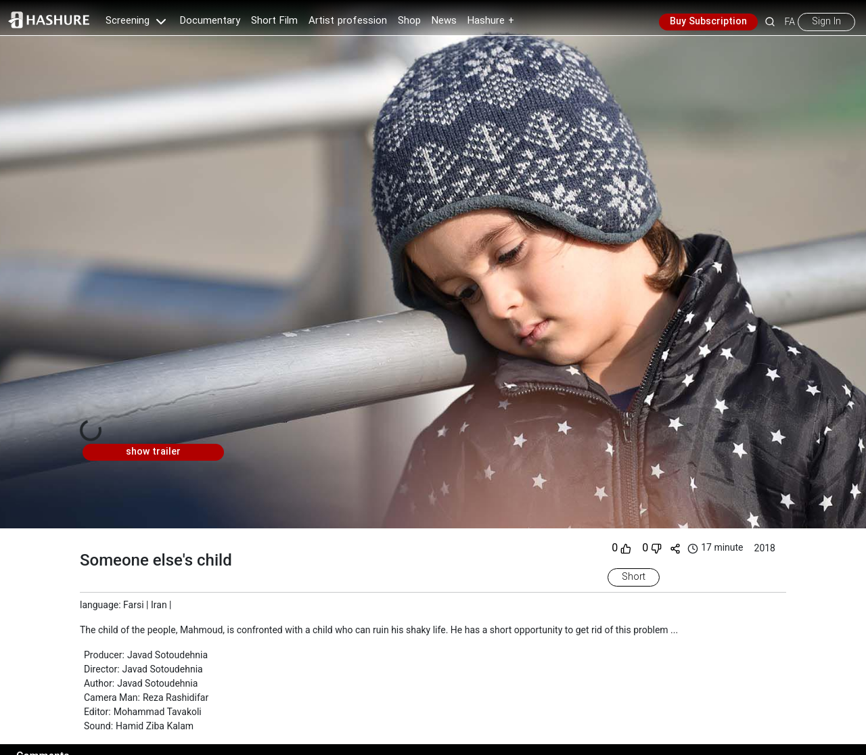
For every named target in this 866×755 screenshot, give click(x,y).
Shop (409, 21)
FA (790, 21)
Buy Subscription (708, 21)
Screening (137, 21)
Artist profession (348, 21)
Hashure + (491, 21)
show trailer (153, 451)
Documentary (210, 21)
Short (633, 577)
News (444, 21)
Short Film (274, 21)
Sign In (826, 21)
